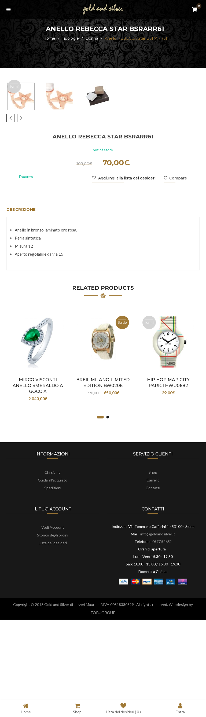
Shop (153, 552)
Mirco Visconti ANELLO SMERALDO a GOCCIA (38, 466)
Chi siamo (53, 552)
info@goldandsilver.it (157, 614)
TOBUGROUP (103, 693)
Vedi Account (52, 607)
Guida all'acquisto (52, 560)
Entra (180, 708)
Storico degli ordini (52, 615)
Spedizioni (52, 568)
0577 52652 (162, 622)
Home (49, 38)
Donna (92, 38)
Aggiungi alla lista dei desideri (126, 258)
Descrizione (21, 290)
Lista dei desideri (53, 623)
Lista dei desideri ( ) (123, 708)
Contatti (153, 568)
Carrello (153, 560)
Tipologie (70, 38)
